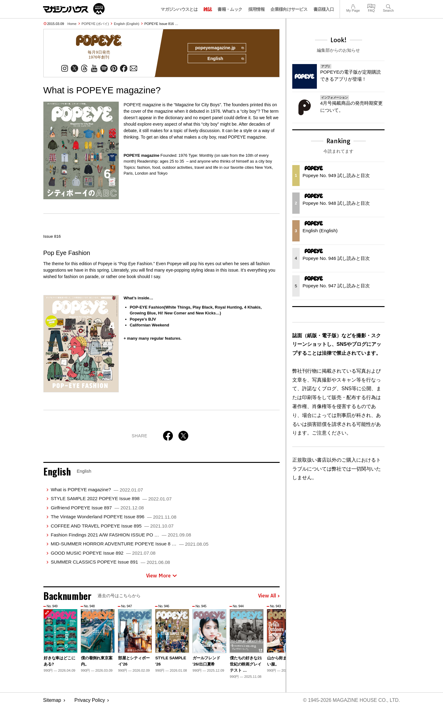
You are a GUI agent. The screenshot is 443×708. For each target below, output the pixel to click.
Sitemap (52, 700)
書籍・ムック (230, 9)
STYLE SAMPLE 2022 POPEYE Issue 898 (111, 498)
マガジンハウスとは (179, 9)
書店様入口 (323, 9)
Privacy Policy (89, 700)
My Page (353, 5)
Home (71, 24)
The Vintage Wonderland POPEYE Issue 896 (113, 517)
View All (269, 596)
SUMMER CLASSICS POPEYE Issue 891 (110, 562)
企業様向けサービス (288, 9)
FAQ (371, 5)
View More (161, 575)
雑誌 (207, 9)
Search (388, 5)
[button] (274, 638)
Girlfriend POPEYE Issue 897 (97, 507)
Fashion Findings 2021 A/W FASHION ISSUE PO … (121, 535)
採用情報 (256, 9)
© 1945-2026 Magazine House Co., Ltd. (351, 700)
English (225, 59)
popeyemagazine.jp (219, 48)
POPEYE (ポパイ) (95, 24)
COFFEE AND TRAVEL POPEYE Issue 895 (112, 525)
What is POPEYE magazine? (97, 489)
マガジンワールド (74, 8)
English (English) (126, 24)
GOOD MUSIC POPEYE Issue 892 (103, 553)
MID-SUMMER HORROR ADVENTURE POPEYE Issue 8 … (130, 544)
